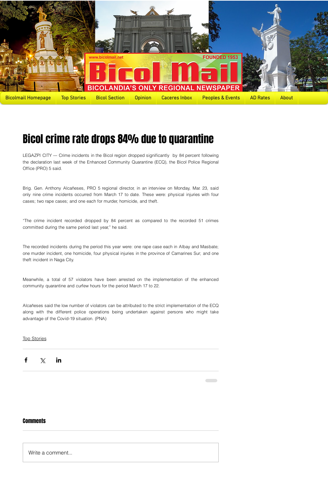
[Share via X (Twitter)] (42, 360)
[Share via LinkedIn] (59, 360)
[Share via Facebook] (26, 360)
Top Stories (34, 338)
